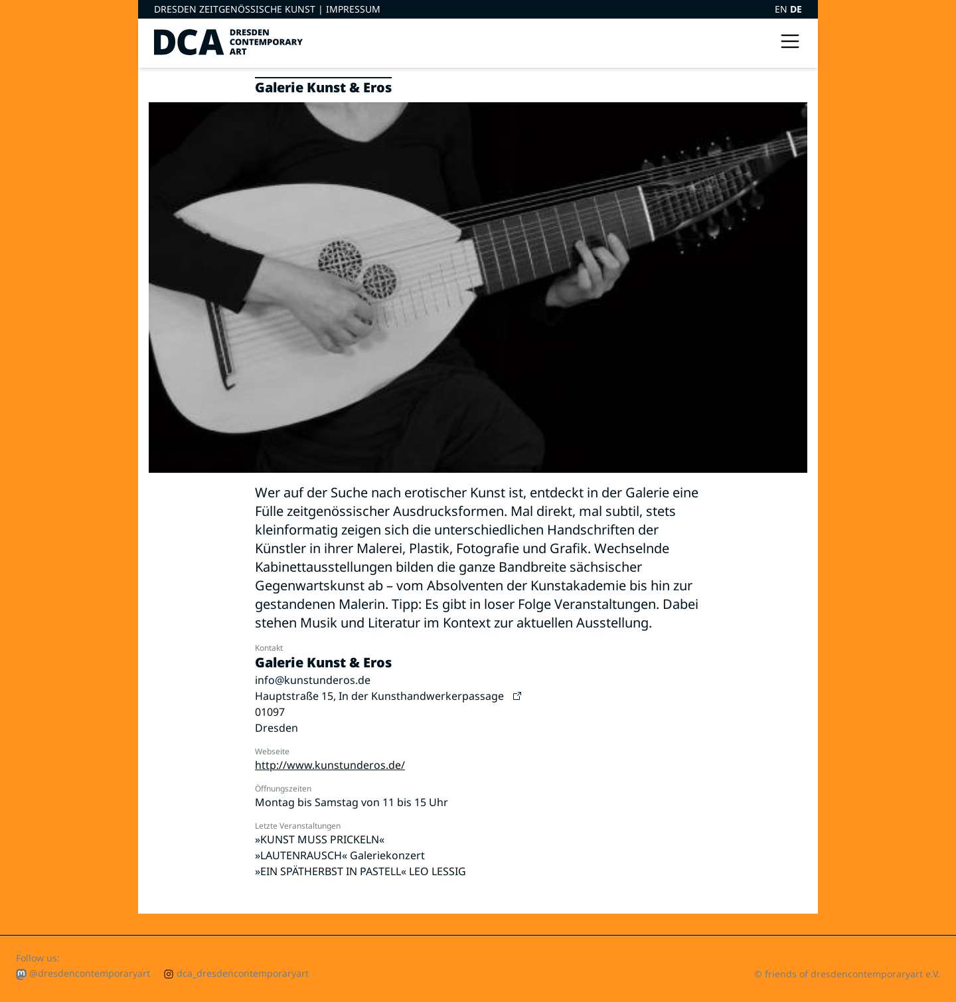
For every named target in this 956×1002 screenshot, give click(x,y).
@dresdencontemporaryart (83, 973)
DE (796, 9)
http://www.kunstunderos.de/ (330, 765)
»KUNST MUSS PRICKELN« (319, 839)
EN (782, 9)
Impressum (353, 9)
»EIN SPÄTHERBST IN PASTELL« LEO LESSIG (360, 871)
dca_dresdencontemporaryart (236, 973)
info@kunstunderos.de (312, 680)
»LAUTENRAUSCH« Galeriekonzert (340, 855)
